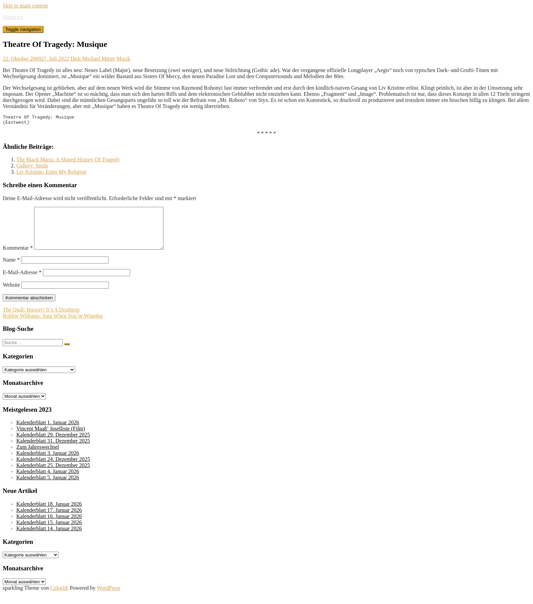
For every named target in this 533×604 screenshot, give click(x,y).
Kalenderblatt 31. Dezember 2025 (53, 451)
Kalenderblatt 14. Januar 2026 (49, 538)
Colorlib (59, 598)
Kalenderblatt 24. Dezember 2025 (53, 469)
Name (11, 270)
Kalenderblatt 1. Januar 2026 (47, 433)
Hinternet (13, 17)
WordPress (108, 598)
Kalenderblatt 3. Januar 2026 (47, 463)
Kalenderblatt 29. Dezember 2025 (53, 445)
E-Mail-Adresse (22, 282)
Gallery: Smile (32, 168)
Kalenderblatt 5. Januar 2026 (47, 488)
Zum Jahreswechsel (37, 457)
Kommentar (18, 258)
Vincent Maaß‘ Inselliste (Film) (50, 439)
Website (11, 295)
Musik (124, 58)
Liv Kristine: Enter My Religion (51, 174)
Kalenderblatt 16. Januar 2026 (49, 526)
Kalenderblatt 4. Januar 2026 (47, 481)
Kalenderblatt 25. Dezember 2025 (53, 475)
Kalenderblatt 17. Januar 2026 (49, 520)
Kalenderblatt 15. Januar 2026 (49, 532)
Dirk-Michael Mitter (93, 58)
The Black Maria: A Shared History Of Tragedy (68, 161)
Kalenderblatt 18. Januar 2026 (49, 514)
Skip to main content (25, 5)
